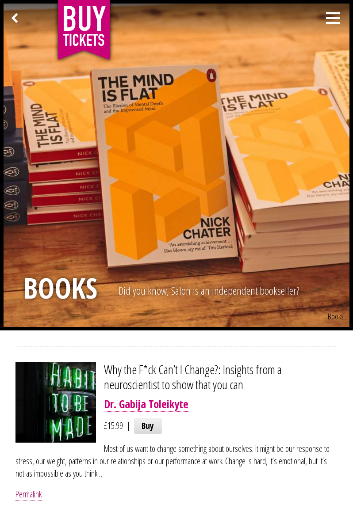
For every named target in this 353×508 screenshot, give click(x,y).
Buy (148, 426)
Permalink (28, 494)
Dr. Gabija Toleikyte (146, 404)
